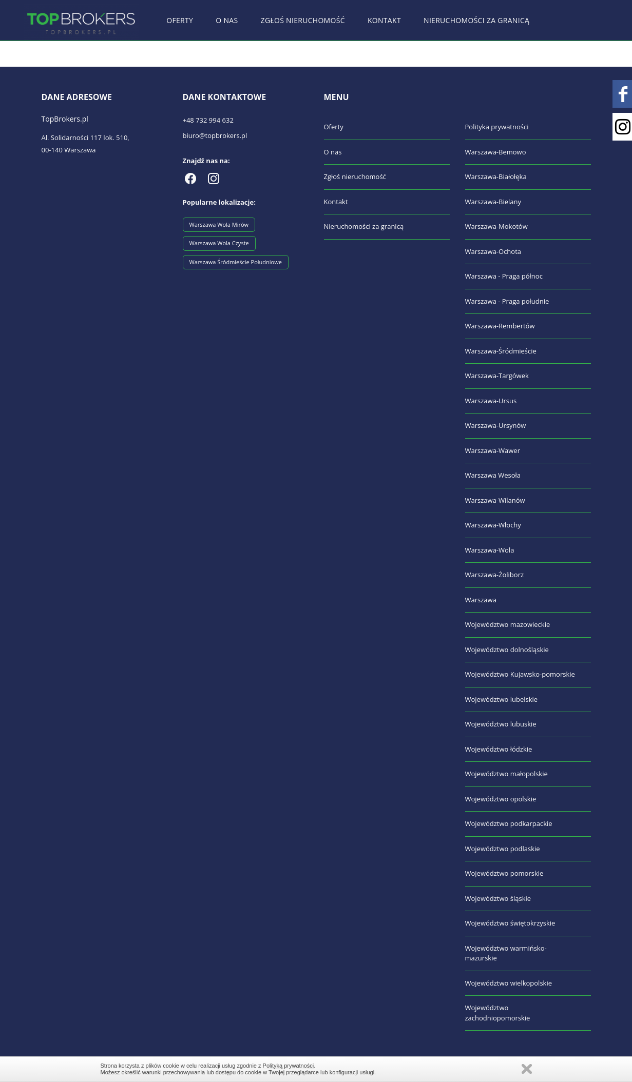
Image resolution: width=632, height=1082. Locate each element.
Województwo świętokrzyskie (510, 923)
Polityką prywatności (288, 1066)
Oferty (179, 20)
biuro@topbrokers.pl (215, 135)
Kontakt (384, 20)
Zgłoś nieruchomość (303, 20)
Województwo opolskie (501, 798)
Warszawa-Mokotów (496, 226)
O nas (227, 20)
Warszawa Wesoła (493, 475)
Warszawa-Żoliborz (494, 574)
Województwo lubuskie (501, 724)
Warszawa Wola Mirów (219, 224)
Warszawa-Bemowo (495, 151)
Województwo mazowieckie (507, 624)
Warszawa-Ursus (491, 400)
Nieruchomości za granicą (476, 20)
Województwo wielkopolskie (508, 983)
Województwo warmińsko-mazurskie (506, 953)
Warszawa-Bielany (493, 201)
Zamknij (527, 1069)
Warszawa (480, 599)
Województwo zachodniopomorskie (497, 1012)
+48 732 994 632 (208, 120)
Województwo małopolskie (506, 773)
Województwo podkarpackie (508, 823)
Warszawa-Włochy (493, 524)
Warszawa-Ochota (493, 251)
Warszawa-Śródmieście (501, 351)
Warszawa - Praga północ (504, 276)
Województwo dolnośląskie (507, 649)
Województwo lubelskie (501, 699)
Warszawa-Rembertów (500, 325)
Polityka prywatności (497, 126)
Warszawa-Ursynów (495, 425)
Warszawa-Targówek (497, 375)
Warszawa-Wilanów (495, 500)
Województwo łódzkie (498, 749)
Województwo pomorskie (504, 873)
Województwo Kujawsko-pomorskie (520, 674)
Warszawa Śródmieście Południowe (235, 262)
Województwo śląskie (498, 898)
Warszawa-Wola (489, 550)
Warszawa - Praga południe (507, 301)
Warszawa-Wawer (492, 450)
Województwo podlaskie (502, 848)
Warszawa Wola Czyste (219, 243)
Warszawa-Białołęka (496, 176)
